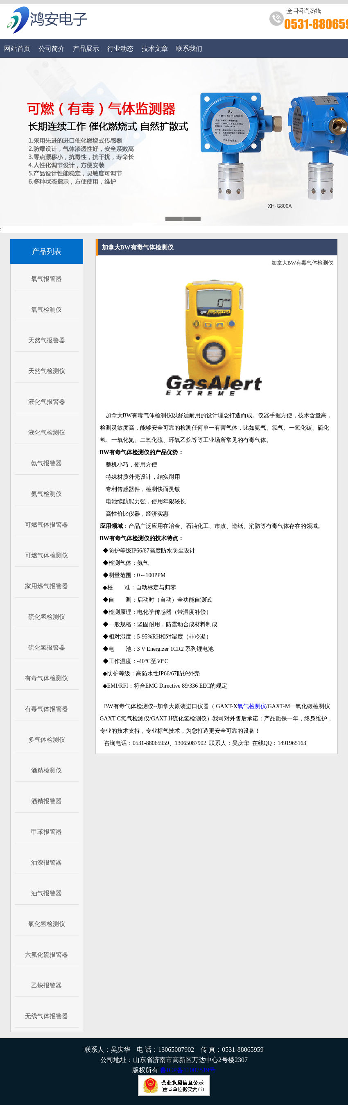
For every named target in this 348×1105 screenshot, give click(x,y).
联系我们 (189, 48)
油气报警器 (46, 893)
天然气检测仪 (46, 371)
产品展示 (86, 48)
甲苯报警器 (46, 832)
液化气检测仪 (46, 432)
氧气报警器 (46, 279)
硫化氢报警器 (46, 647)
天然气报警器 (46, 340)
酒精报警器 (46, 801)
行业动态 (120, 48)
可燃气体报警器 (46, 524)
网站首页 (17, 48)
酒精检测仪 (46, 770)
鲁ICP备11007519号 (188, 1070)
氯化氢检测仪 (46, 924)
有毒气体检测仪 (46, 678)
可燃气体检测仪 (46, 555)
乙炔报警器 (46, 985)
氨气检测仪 (46, 494)
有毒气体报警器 (46, 709)
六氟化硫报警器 (46, 954)
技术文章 (155, 48)
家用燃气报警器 (46, 586)
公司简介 (51, 48)
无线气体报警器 (46, 1016)
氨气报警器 (46, 463)
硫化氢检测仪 (46, 617)
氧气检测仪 (46, 309)
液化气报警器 (46, 402)
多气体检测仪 (46, 739)
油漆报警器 (46, 862)
